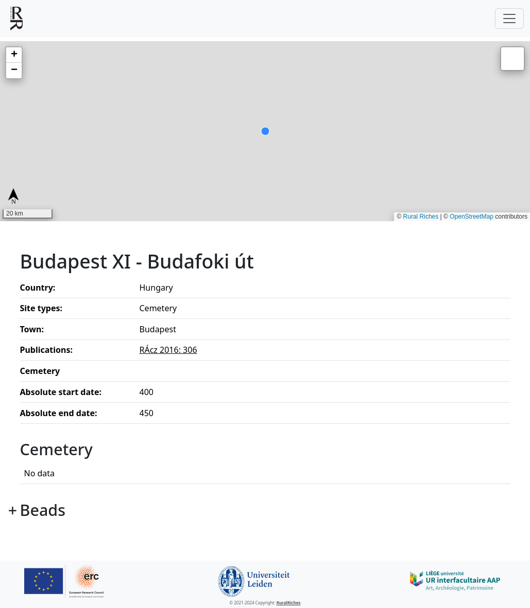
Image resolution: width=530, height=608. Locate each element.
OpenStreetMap (471, 216)
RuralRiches (289, 602)
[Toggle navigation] (509, 18)
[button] (14, 55)
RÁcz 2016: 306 (168, 349)
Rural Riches (421, 216)
